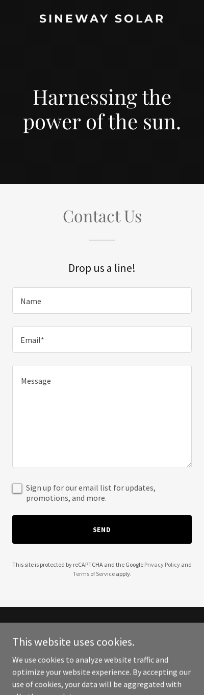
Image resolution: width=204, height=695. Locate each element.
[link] (102, 19)
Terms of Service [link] (94, 573)
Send (102, 529)
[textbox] (102, 300)
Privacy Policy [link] (162, 564)
